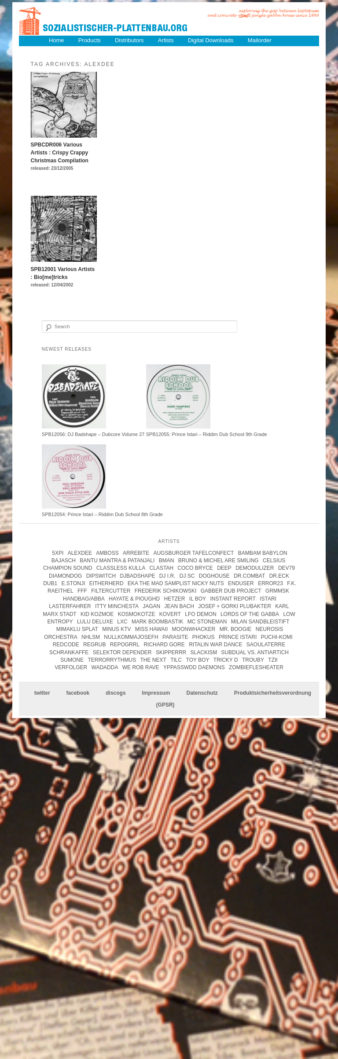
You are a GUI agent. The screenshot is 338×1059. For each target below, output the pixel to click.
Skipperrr (171, 652)
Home (56, 40)
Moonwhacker (194, 630)
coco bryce (195, 568)
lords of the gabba (249, 614)
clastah (161, 568)
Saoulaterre (265, 644)
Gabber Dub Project (231, 591)
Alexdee (80, 553)
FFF (82, 591)
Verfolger (71, 667)
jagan (151, 606)
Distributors (129, 40)
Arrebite (136, 553)
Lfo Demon (200, 614)
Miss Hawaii (151, 630)
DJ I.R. (167, 576)
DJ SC (187, 576)
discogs (115, 693)
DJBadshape (137, 576)
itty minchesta (117, 606)
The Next (153, 660)
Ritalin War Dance (215, 644)
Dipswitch (101, 576)
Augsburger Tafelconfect (193, 553)
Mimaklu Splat (77, 630)
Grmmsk (277, 591)
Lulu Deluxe (95, 622)
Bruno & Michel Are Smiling (218, 560)
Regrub (94, 644)
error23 (270, 583)
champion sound (67, 568)
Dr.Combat (249, 576)
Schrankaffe (68, 652)
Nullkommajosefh (131, 637)
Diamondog (65, 576)
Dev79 (286, 568)
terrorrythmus (112, 660)
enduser (241, 583)
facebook (78, 693)
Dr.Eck (279, 576)
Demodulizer (254, 568)
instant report (232, 599)
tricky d (225, 660)
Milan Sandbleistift (260, 622)
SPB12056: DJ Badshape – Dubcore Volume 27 (93, 434)
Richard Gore (163, 644)
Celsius (274, 560)
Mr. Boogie (236, 630)
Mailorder (260, 40)
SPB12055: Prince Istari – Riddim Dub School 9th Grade (206, 434)
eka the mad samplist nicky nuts (176, 583)
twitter (42, 693)
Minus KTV (116, 630)
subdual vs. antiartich (255, 652)
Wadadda (105, 667)
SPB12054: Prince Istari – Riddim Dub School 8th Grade (102, 514)
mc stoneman (207, 622)
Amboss (107, 553)
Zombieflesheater (256, 667)
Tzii (272, 660)
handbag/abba (84, 599)
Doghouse (214, 576)
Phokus (203, 637)
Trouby (253, 660)
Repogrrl (125, 644)
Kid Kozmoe (97, 614)
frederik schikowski (166, 591)
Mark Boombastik (157, 622)
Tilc (176, 660)
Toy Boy (197, 660)
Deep (224, 568)
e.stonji (73, 583)
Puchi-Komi (277, 637)
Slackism (204, 652)
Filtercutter (110, 591)
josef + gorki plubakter (234, 606)
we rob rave (140, 667)
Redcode (66, 644)
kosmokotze (136, 614)
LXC (122, 622)
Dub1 (50, 583)
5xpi (57, 553)
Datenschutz (201, 693)
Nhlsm (90, 637)
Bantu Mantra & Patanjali (117, 560)
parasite (175, 637)
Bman (166, 560)
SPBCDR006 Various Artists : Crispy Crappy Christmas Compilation (59, 153)
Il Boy (197, 599)
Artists (166, 40)
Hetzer (174, 599)
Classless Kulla (120, 568)
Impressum (156, 693)
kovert (170, 614)
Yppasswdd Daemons (194, 667)
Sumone (72, 660)
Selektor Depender (122, 652)
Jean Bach (179, 606)
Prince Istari (238, 637)
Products (89, 40)
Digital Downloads (211, 40)
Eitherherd (106, 583)
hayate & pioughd (134, 599)
